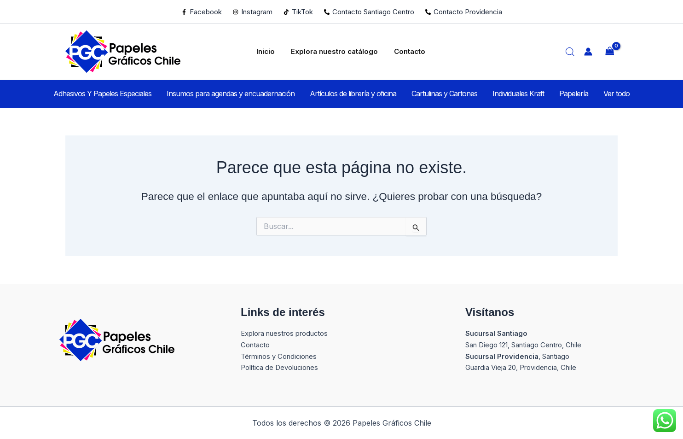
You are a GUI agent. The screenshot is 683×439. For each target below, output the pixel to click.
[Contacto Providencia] (464, 11)
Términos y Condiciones (279, 356)
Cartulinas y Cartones (444, 93)
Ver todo (587, 93)
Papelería (554, 93)
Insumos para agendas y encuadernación (250, 93)
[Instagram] (252, 11)
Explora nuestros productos (284, 333)
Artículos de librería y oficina (362, 93)
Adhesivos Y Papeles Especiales (131, 93)
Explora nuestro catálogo (332, 51)
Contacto (401, 51)
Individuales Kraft (508, 93)
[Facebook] (202, 11)
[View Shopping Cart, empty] (610, 52)
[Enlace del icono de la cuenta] (588, 51)
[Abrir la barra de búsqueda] (570, 51)
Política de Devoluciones (280, 367)
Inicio (271, 51)
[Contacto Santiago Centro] (369, 11)
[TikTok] (298, 11)
